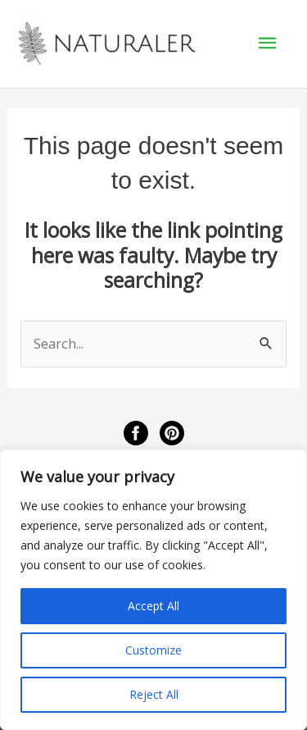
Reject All (153, 694)
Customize (153, 650)
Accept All (153, 606)
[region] (153, 589)
